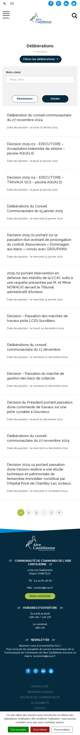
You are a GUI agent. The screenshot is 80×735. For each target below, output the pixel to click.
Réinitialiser (25, 98)
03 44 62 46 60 (43, 580)
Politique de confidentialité (40, 697)
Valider (55, 98)
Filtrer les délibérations (40, 59)
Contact (40, 708)
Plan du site (40, 686)
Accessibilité (40, 702)
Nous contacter (40, 596)
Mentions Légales (40, 692)
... (44, 512)
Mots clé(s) (13, 72)
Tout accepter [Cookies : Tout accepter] (18, 729)
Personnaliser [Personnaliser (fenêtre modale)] (62, 729)
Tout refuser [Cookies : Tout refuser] (40, 729)
